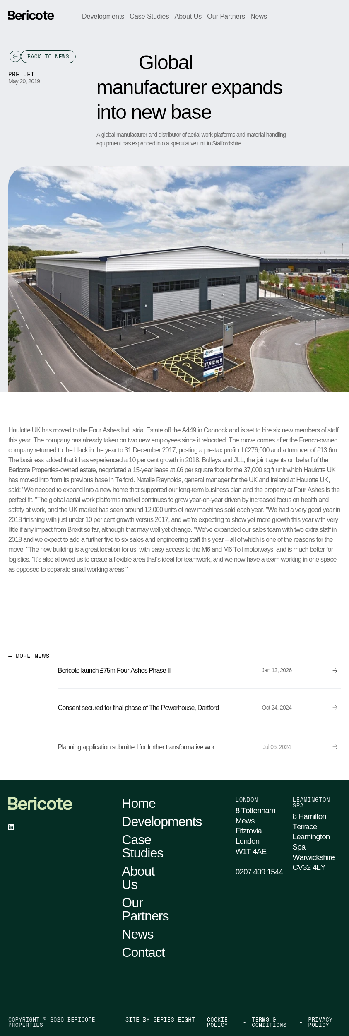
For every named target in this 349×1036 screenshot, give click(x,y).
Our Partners (226, 16)
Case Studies (149, 16)
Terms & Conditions (269, 1022)
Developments (103, 16)
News (258, 16)
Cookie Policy (217, 1022)
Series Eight (174, 1019)
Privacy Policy (320, 1022)
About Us (188, 16)
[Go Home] (31, 15)
